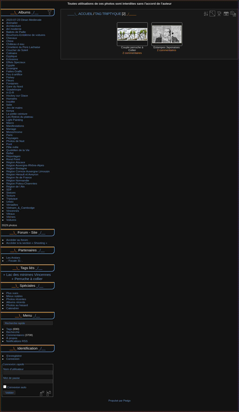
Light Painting (14, 119)
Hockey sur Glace (17, 95)
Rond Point (13, 159)
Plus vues (12, 292)
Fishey (10, 77)
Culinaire (11, 53)
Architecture (13, 25)
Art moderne (13, 28)
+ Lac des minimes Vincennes (27, 275)
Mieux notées (14, 296)
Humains (11, 98)
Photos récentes (16, 299)
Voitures (11, 219)
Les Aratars (13, 257)
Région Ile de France (19, 177)
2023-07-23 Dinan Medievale (24, 19)
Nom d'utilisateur (13, 368)
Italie (9, 104)
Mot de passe (11, 377)
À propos (11, 337)
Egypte (10, 65)
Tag (98, 14)
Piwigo (126, 400)
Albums (24, 12)
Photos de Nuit (15, 140)
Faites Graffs (14, 71)
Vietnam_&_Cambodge (20, 207)
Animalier (12, 22)
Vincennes (12, 210)
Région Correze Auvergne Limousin (28, 171)
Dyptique (11, 56)
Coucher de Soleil (17, 50)
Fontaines (12, 83)
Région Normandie (17, 180)
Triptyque (12, 198)
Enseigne (12, 68)
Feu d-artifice (14, 74)
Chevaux (11, 37)
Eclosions (12, 59)
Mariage (11, 128)
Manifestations (15, 125)
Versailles (12, 204)
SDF (9, 189)
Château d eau (15, 43)
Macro (10, 122)
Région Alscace (15, 162)
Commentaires (15, 334)
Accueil (85, 14)
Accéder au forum (17, 239)
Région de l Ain (15, 186)
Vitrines (10, 216)
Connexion (12, 358)
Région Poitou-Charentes (21, 183)
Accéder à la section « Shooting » (26, 242)
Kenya (10, 110)
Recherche (13, 331)
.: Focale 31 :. (14, 260)
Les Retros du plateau (19, 116)
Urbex (10, 201)
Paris (9, 134)
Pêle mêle (12, 147)
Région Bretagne (16, 168)
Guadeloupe (13, 89)
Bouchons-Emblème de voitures (25, 34)
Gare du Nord (14, 86)
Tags (9, 328)
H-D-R (10, 92)
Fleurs (10, 80)
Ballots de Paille (16, 31)
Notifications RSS (17, 341)
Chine (10, 40)
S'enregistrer (14, 355)
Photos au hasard (17, 305)
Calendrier (12, 308)
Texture (10, 195)
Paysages (12, 137)
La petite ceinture (16, 113)
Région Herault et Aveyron (22, 174)
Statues (11, 192)
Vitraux (10, 213)
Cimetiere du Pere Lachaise (23, 46)
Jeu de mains (14, 107)
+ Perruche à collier (26, 279)
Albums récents (15, 302)
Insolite (10, 101)
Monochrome (14, 131)
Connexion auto (14, 387)
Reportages (13, 156)
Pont (9, 143)
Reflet (10, 153)
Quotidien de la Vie (17, 150)
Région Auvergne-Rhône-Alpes (25, 165)
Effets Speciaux (15, 62)
